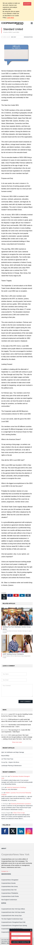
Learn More (10, 17)
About (3, 848)
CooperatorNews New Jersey (9, 886)
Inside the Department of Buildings (16, 787)
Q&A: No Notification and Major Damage (12, 752)
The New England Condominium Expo (12, 919)
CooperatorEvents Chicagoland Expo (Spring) (14, 925)
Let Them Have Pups (7, 759)
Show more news (17, 742)
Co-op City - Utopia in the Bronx (10, 762)
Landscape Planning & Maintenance (11, 765)
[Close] (27, 4)
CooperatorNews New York (9, 890)
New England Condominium (9, 899)
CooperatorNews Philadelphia (9, 893)
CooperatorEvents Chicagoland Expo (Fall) (13, 922)
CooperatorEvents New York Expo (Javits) (13, 912)
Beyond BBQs (5, 755)
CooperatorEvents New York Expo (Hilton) (13, 909)
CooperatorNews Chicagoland (9, 880)
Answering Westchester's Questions (21, 803)
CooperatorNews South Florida (10, 896)
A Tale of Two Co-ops (18, 812)
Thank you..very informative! (9, 789)
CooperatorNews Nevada (8, 883)
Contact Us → (5, 871)
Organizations (28, 37)
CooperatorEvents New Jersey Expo (11, 915)
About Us (3, 943)
